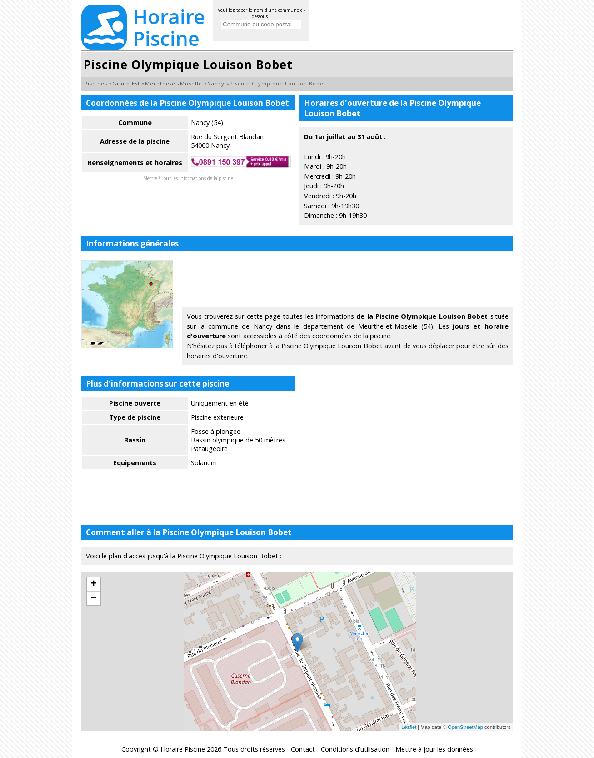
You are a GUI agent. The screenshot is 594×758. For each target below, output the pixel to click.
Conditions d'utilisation (355, 749)
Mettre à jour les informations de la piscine (188, 178)
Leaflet (408, 727)
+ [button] (93, 584)
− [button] (93, 598)
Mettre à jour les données (434, 749)
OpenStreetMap (465, 727)
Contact (303, 749)
